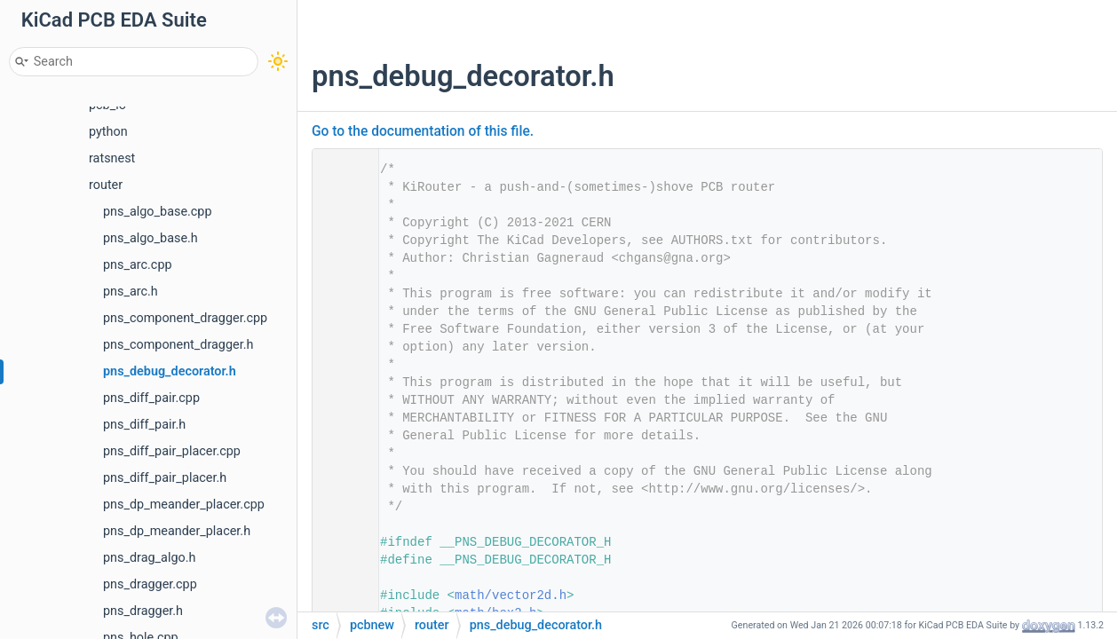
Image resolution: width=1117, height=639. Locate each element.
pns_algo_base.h (150, 238)
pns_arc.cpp (137, 264)
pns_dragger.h (143, 611)
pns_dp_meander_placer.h (176, 531)
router (106, 185)
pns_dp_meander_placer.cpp (184, 504)
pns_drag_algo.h (149, 557)
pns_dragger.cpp (150, 584)
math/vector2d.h (510, 595)
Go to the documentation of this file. (423, 131)
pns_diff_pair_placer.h (164, 477)
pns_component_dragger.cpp (185, 318)
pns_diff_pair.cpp (151, 398)
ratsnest (112, 158)
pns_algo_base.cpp (157, 211)
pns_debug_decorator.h (169, 371)
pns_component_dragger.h (178, 344)
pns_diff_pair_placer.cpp (172, 451)
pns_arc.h (130, 291)
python (108, 131)
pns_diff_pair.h (144, 424)
